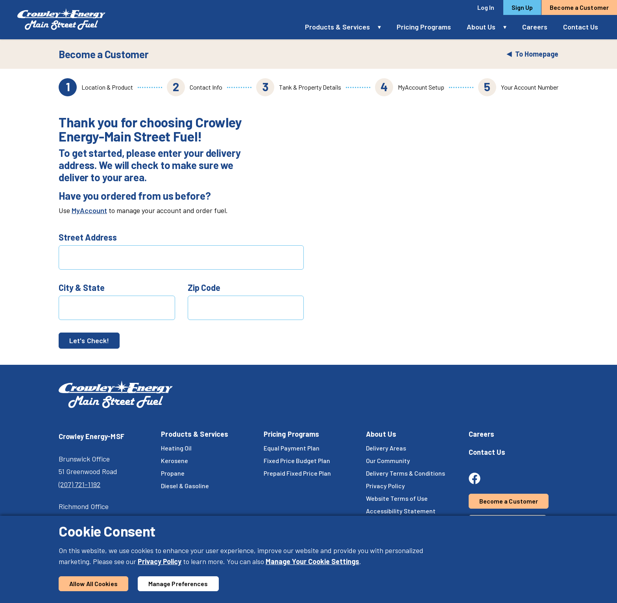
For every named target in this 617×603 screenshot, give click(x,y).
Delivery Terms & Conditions (405, 473)
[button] (383, 27)
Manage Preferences (178, 583)
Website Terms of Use (397, 498)
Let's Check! (89, 340)
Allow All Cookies (93, 583)
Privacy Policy (159, 561)
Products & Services (337, 26)
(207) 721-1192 (79, 484)
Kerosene (174, 460)
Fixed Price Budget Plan (297, 460)
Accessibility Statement (401, 511)
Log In (486, 7)
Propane (173, 473)
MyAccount (89, 210)
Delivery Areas (386, 448)
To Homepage (532, 54)
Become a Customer (579, 7)
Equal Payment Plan (292, 448)
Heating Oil (176, 448)
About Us (481, 26)
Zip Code (204, 287)
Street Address (88, 237)
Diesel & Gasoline (185, 485)
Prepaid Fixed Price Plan (297, 473)
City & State (82, 287)
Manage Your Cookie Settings (312, 561)
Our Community (388, 460)
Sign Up (522, 7)
